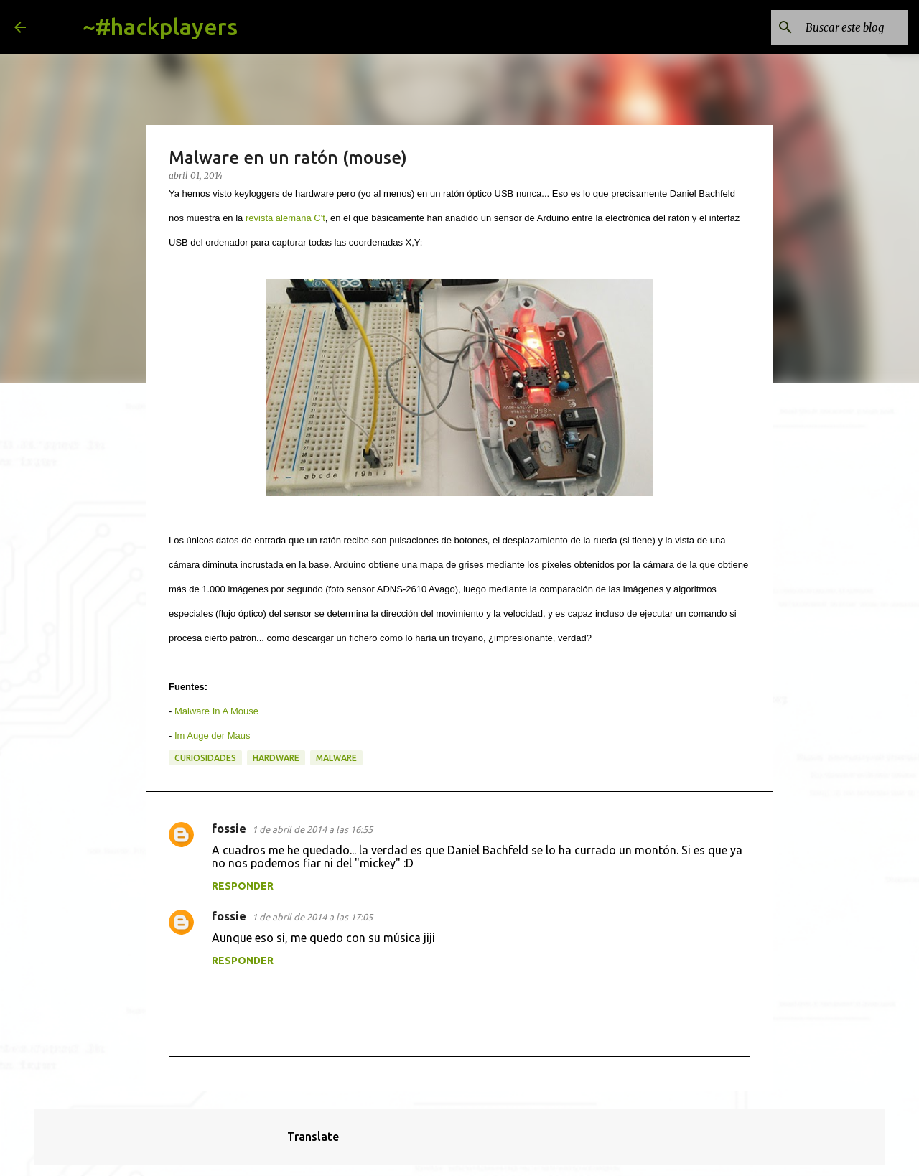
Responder (243, 886)
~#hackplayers (160, 26)
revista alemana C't (285, 218)
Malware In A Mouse (216, 711)
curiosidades (205, 757)
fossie (229, 828)
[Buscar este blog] (832, 27)
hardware (276, 757)
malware (336, 757)
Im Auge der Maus (212, 735)
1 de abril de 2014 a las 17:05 (312, 917)
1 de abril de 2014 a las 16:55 (312, 829)
